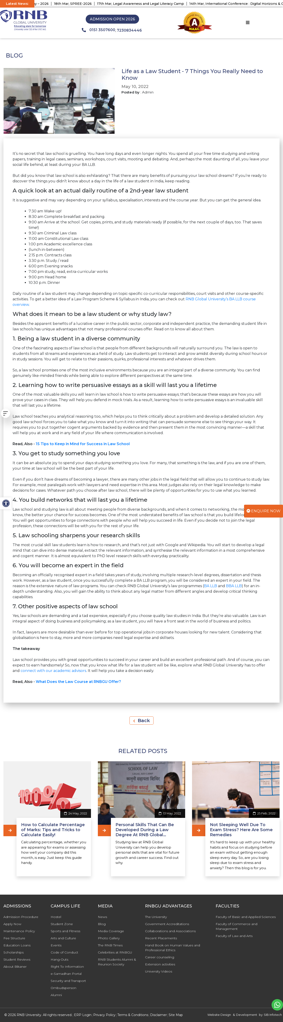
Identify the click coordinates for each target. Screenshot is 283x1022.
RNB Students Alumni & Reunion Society (117, 961)
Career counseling (159, 957)
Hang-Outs (59, 959)
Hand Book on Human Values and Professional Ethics (172, 947)
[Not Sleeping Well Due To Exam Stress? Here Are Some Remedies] (198, 830)
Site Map (176, 1015)
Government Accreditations (167, 924)
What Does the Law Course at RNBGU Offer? (78, 682)
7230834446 (129, 30)
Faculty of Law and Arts (234, 936)
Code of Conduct (64, 952)
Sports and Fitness (65, 931)
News (102, 917)
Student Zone (62, 924)
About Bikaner (15, 966)
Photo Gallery (109, 938)
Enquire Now (263, 511)
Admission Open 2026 (112, 19)
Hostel (56, 917)
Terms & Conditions (132, 1015)
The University (156, 917)
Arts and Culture (63, 938)
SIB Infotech (273, 1015)
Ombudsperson (63, 988)
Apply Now (12, 924)
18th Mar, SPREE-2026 (91, 4)
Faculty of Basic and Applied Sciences (246, 917)
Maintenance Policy (19, 931)
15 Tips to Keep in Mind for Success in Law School (83, 444)
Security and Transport (68, 981)
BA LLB (210, 586)
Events (56, 945)
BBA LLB (234, 586)
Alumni (56, 995)
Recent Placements (161, 938)
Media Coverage (111, 931)
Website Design (219, 1015)
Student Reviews (16, 959)
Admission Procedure (20, 917)
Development (246, 1015)
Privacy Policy (104, 1015)
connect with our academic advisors (53, 671)
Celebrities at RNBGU (115, 952)
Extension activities (160, 964)
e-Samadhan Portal (66, 974)
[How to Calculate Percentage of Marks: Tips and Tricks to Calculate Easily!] (9, 830)
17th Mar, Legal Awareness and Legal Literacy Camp (159, 4)
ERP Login (82, 1015)
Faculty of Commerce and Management (236, 926)
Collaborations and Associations (170, 931)
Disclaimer (158, 1015)
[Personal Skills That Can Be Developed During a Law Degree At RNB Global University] (104, 830)
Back (141, 720)
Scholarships (13, 952)
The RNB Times (110, 945)
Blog (102, 924)
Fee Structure (14, 938)
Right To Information (67, 966)
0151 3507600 (98, 30)
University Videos (158, 971)
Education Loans (16, 945)
